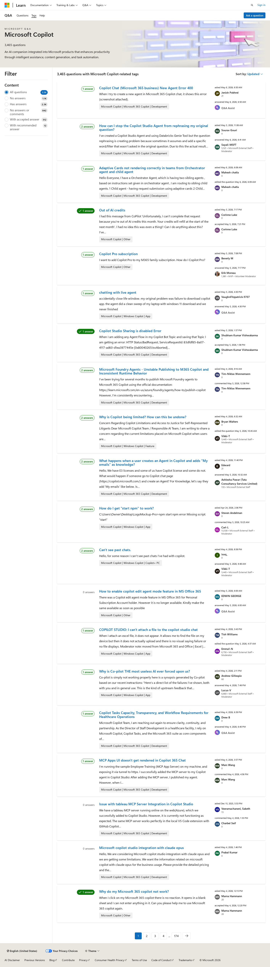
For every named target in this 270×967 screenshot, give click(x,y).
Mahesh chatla (230, 172)
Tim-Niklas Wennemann (235, 374)
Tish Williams (229, 634)
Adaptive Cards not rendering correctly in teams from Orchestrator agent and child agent (152, 170)
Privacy (83, 960)
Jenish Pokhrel (230, 92)
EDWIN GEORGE (231, 596)
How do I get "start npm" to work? (126, 508)
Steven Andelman (231, 513)
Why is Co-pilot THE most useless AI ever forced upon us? (144, 671)
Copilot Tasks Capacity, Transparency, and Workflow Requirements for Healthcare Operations (153, 714)
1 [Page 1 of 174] (138, 936)
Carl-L (225, 527)
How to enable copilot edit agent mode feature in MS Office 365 (150, 591)
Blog (52, 960)
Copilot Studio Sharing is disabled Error (130, 330)
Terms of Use (139, 960)
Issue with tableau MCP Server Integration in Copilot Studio (146, 804)
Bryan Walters (229, 421)
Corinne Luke (229, 215)
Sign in (261, 5)
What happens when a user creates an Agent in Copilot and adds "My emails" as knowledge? (153, 462)
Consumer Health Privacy (109, 960)
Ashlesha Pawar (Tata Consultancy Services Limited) (239, 481)
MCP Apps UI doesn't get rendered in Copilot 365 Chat (142, 760)
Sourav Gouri (229, 130)
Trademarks (185, 960)
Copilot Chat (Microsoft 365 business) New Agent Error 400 (146, 88)
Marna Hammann (231, 896)
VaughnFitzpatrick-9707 (235, 297)
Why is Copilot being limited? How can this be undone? (142, 417)
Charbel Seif (228, 823)
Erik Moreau (228, 273)
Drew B (225, 717)
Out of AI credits (112, 210)
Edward (225, 465)
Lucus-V (226, 690)
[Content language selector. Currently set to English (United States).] (22, 951)
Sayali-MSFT (228, 144)
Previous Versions (34, 960)
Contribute (68, 960)
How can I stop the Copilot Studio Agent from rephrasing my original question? (153, 127)
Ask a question (254, 15)
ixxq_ (224, 554)
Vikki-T (225, 436)
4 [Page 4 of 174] (163, 936)
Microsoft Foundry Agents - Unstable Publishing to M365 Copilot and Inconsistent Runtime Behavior (154, 371)
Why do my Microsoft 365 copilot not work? (134, 891)
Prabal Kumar (229, 852)
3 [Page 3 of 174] (155, 936)
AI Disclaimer (12, 960)
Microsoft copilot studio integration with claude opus (141, 847)
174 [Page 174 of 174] (176, 936)
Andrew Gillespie (231, 676)
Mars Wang (228, 765)
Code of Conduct (161, 960)
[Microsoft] (7, 5)
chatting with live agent (117, 292)
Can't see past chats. (115, 549)
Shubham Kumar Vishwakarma (239, 335)
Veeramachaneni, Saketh (235, 808)
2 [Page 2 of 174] (147, 936)
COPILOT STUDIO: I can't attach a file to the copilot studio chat (148, 629)
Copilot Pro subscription (118, 253)
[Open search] (252, 5)
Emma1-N (227, 649)
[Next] (187, 935)
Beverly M (227, 258)
